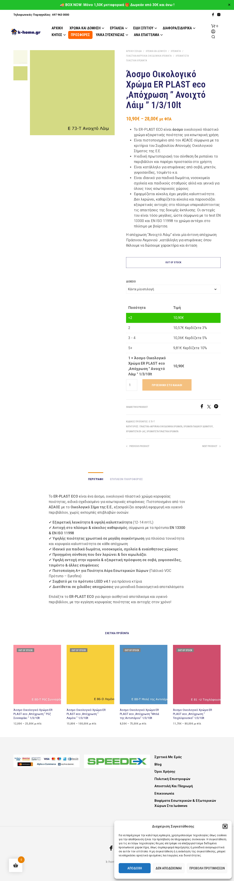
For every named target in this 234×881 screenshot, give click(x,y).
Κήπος (57, 35)
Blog (158, 764)
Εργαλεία (117, 28)
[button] (225, 826)
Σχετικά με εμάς (168, 757)
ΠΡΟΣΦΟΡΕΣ (80, 35)
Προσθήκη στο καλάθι (167, 385)
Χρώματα (176, 51)
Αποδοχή (134, 868)
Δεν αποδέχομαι (169, 868)
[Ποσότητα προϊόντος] (131, 385)
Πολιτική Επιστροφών (172, 779)
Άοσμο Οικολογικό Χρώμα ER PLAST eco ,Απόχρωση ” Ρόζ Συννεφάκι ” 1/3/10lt (33, 713)
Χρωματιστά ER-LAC (135, 431)
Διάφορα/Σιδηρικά (177, 28)
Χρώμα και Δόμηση (85, 28)
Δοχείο (131, 281)
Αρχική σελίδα (134, 51)
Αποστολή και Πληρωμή (173, 786)
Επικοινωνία (164, 793)
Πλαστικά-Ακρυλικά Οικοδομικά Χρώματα (149, 56)
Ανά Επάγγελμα (146, 35)
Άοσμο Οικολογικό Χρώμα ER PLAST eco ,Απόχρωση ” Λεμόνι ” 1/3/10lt (86, 712)
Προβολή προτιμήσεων (207, 868)
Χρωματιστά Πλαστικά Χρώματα (162, 431)
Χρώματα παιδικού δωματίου (198, 426)
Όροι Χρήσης (164, 772)
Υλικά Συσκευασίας (110, 35)
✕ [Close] (229, 5)
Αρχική (57, 28)
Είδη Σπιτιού (143, 28)
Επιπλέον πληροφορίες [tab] (126, 479)
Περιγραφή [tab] (95, 479)
